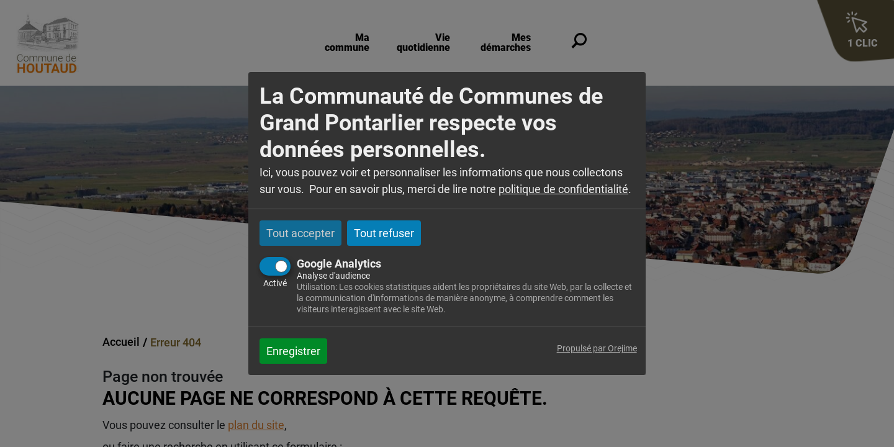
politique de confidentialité (563, 189)
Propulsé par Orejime (597, 348)
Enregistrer (293, 351)
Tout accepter (300, 233)
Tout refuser (384, 233)
